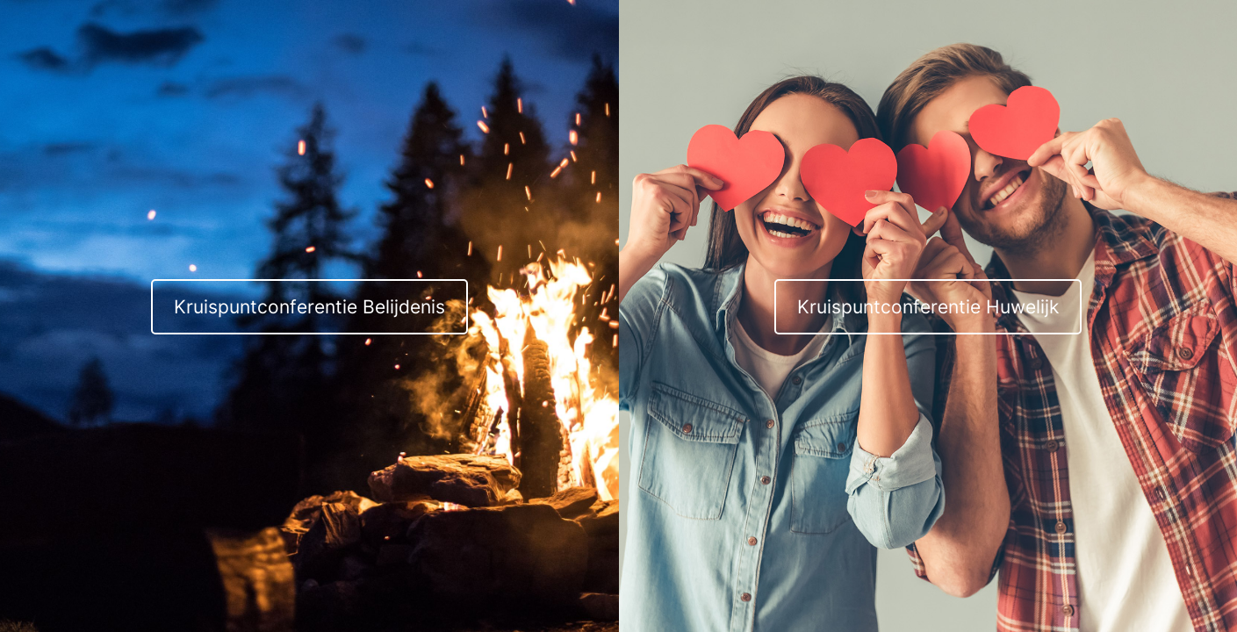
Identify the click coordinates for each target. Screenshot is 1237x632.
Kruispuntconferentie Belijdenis (309, 307)
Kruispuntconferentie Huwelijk (928, 307)
